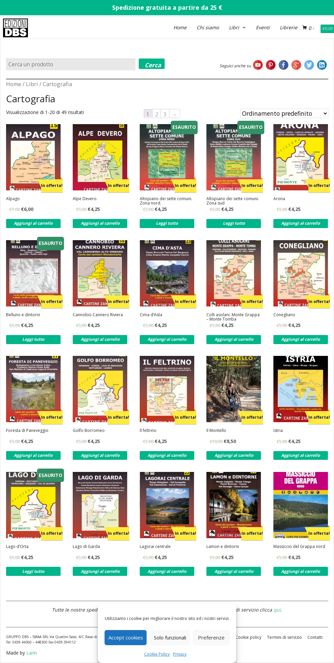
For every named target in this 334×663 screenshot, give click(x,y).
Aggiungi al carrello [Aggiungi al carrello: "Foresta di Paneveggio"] (33, 455)
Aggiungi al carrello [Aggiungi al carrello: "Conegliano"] (300, 339)
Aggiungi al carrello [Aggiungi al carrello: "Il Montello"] (233, 455)
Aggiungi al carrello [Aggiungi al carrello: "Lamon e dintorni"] (233, 571)
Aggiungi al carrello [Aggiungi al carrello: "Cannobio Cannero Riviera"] (100, 339)
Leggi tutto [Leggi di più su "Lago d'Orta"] (33, 571)
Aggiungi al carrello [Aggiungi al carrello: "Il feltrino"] (166, 455)
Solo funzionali (170, 637)
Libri (234, 27)
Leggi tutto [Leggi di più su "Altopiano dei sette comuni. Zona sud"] (234, 223)
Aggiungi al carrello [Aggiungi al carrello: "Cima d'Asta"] (166, 339)
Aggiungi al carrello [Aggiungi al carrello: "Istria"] (300, 455)
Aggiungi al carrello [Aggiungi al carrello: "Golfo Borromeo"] (100, 455)
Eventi (263, 27)
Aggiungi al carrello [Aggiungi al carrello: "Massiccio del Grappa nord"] (300, 571)
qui (277, 609)
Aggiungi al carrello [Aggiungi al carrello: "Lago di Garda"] (100, 571)
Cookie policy (248, 637)
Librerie (288, 27)
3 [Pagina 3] (165, 114)
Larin (31, 653)
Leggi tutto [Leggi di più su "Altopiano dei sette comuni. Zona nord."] (167, 223)
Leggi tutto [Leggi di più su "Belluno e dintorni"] (33, 339)
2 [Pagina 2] (156, 114)
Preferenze (211, 637)
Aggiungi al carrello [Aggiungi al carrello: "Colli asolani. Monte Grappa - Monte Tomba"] (233, 339)
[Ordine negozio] (284, 113)
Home (180, 27)
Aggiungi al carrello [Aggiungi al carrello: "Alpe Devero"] (100, 223)
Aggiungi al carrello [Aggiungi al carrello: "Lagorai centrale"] (166, 571)
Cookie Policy (157, 654)
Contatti (315, 637)
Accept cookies (125, 637)
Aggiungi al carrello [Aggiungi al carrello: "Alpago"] (33, 223)
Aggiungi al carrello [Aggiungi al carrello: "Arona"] (300, 223)
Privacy (180, 654)
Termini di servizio (284, 637)
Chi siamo (208, 27)
